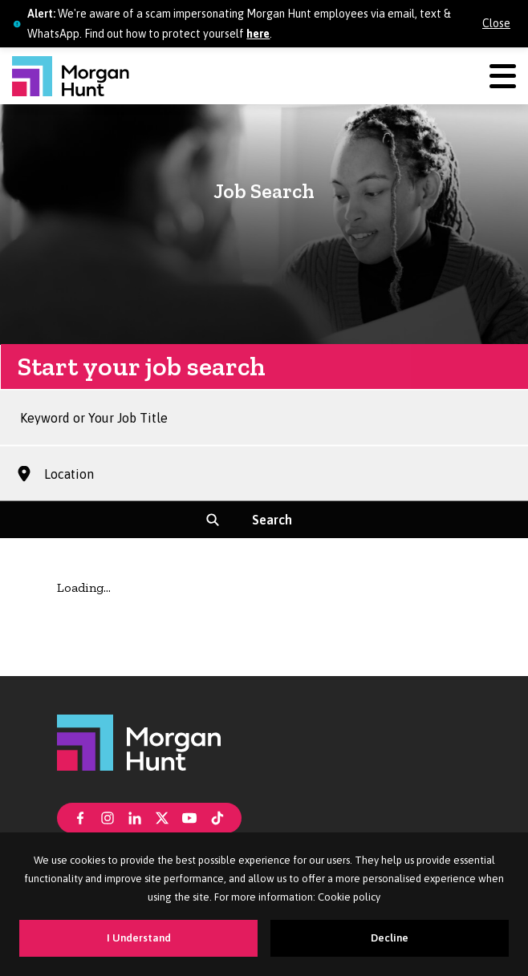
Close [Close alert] (496, 23)
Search (272, 527)
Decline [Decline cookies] (389, 938)
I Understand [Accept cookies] (139, 938)
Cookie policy (349, 897)
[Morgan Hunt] (70, 76)
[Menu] (502, 76)
